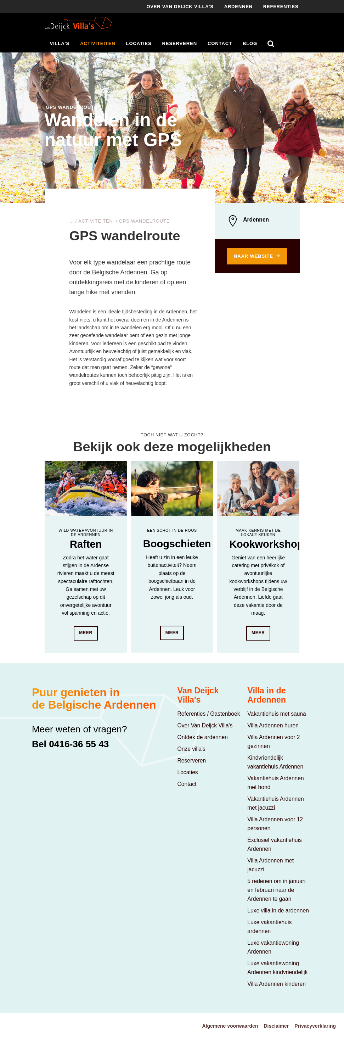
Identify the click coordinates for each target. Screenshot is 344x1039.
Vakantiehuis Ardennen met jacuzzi (275, 803)
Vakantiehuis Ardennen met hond (275, 782)
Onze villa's (191, 749)
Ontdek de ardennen (202, 737)
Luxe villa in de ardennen (278, 910)
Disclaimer (276, 1026)
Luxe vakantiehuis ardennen (269, 926)
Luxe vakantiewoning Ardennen (273, 947)
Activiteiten (97, 43)
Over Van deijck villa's (179, 6)
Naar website (253, 256)
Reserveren (179, 43)
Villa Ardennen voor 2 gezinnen (273, 741)
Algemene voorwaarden (230, 1026)
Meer (85, 632)
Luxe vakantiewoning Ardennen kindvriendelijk (277, 967)
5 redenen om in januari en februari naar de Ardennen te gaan (276, 890)
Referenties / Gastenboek (208, 714)
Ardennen (238, 6)
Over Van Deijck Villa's (205, 725)
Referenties (281, 6)
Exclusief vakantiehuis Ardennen (274, 844)
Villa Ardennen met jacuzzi (270, 865)
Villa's (60, 43)
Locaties (139, 43)
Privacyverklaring (315, 1026)
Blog (250, 43)
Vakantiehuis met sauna (276, 714)
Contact (220, 43)
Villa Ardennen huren (273, 725)
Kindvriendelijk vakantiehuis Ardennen (275, 762)
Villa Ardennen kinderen (276, 984)
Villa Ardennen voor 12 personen (275, 823)
